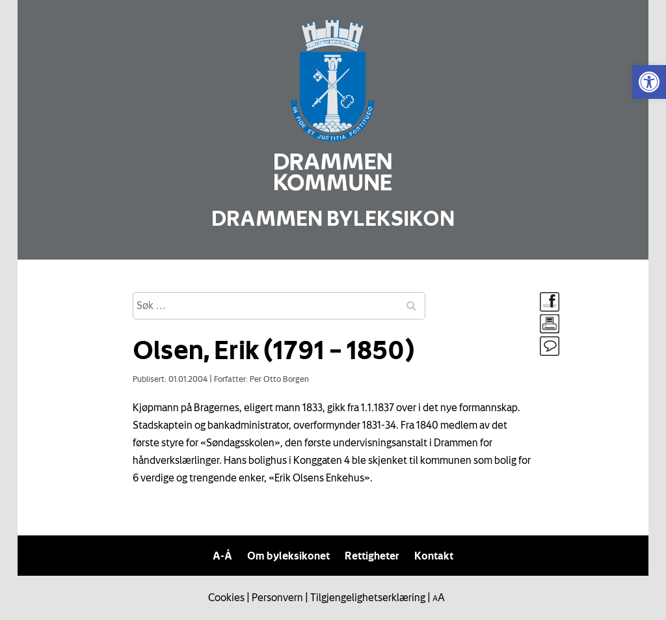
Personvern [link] (277, 597)
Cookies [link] (226, 597)
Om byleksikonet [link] (288, 555)
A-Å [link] (222, 555)
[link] (649, 82)
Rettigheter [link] (372, 555)
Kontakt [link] (433, 555)
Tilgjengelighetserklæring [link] (367, 597)
